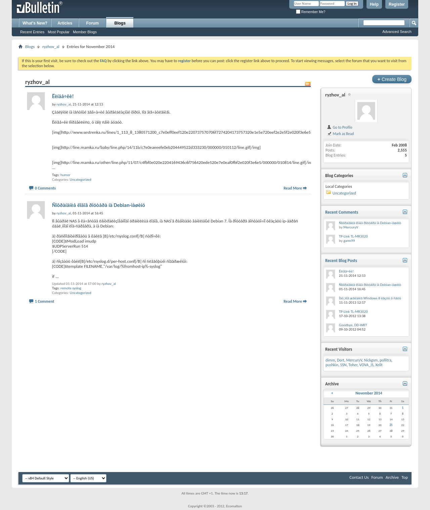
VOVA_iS (366, 365)
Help (374, 4)
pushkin (332, 365)
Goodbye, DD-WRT (353, 325)
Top (404, 477)
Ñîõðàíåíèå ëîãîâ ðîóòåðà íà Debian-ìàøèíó (98, 205)
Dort (340, 360)
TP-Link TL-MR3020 (353, 236)
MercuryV (350, 227)
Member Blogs (85, 32)
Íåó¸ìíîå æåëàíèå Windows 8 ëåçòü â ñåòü (370, 298)
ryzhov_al (50, 46)
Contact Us (359, 477)
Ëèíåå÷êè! (63, 96)
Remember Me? (310, 12)
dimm (330, 360)
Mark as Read (340, 133)
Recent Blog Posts (341, 260)
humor (65, 175)
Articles (64, 23)
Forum (92, 23)
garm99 (349, 241)
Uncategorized (80, 179)
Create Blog (391, 79)
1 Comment (44, 301)
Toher (352, 365)
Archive (392, 477)
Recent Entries (32, 32)
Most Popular (59, 32)
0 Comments (45, 188)
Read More (293, 188)
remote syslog (70, 288)
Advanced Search (397, 32)
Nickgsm (371, 360)
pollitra (385, 360)
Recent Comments (341, 212)
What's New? (35, 23)
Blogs (120, 23)
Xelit (379, 365)
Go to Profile (339, 127)
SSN (343, 365)
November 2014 (368, 393)
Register (397, 4)
